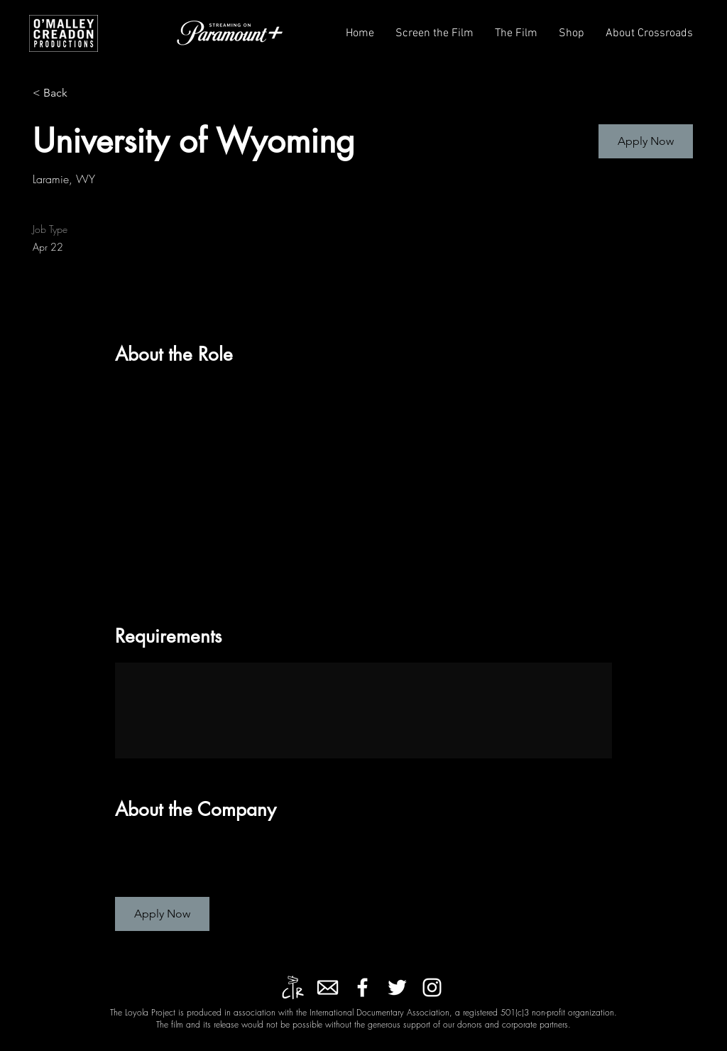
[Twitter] (397, 987)
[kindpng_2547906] (327, 987)
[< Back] (83, 93)
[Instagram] (432, 987)
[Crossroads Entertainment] (292, 987)
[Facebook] (362, 987)
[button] (434, 33)
